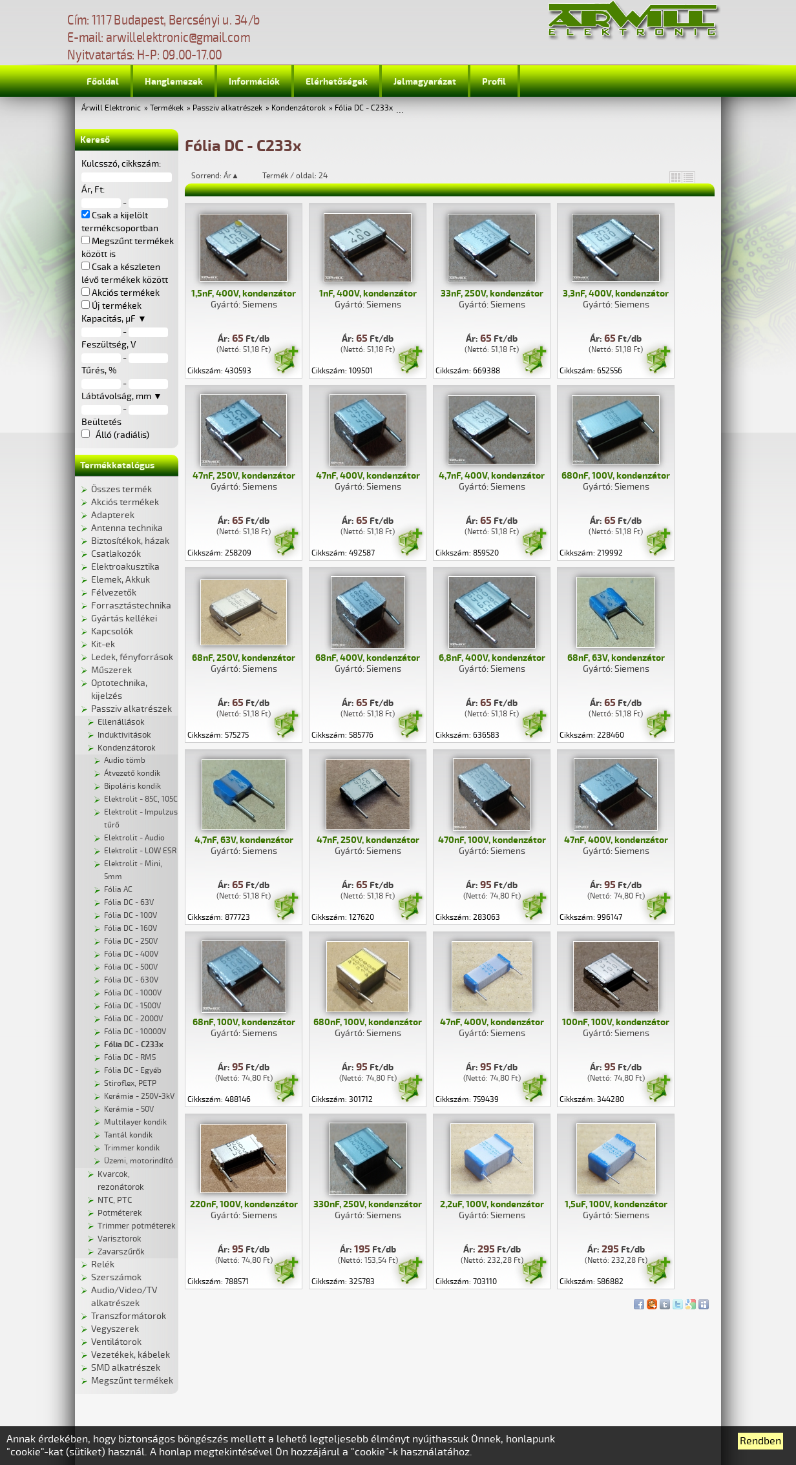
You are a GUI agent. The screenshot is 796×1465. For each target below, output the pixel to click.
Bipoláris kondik (132, 786)
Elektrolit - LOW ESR (140, 851)
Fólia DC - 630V (131, 980)
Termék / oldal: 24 (295, 175)
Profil (494, 81)
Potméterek (120, 1213)
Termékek (166, 108)
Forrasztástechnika (131, 605)
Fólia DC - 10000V (135, 1032)
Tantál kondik (128, 1135)
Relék (102, 1264)
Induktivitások (124, 735)
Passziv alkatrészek (227, 108)
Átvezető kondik (132, 773)
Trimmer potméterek (137, 1226)
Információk (254, 81)
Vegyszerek (115, 1329)
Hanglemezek (174, 81)
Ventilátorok (116, 1341)
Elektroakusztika (125, 566)
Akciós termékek (125, 502)
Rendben (760, 1441)
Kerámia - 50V (129, 1109)
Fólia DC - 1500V (132, 1006)
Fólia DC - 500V (131, 967)
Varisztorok (119, 1239)
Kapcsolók (112, 631)
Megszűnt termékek (132, 1380)
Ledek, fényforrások (132, 657)
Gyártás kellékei (124, 618)
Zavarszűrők (121, 1252)
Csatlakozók (116, 553)
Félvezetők (113, 592)
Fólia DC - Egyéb (133, 1070)
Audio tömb (124, 760)
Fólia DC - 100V (130, 915)
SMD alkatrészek (125, 1367)
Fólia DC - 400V (131, 954)
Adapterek (112, 515)
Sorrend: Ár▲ (223, 175)
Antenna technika (127, 528)
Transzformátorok (128, 1316)
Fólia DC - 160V (130, 928)
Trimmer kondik (132, 1148)
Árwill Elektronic (111, 108)
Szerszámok (116, 1277)
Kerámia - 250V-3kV (139, 1096)
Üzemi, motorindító (138, 1161)
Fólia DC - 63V (129, 903)
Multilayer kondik (135, 1122)
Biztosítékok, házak (130, 540)
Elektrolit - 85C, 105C (141, 799)
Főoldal (103, 81)
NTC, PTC (115, 1200)
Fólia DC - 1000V (133, 993)
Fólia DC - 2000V (133, 1019)
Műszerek (111, 670)
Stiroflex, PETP (130, 1083)
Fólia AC (118, 890)
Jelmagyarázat (424, 81)
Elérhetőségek (337, 81)
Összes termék (121, 489)
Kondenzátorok (298, 108)
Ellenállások (121, 722)
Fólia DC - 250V (131, 941)
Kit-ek (103, 644)
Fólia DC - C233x (364, 108)
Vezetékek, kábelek (130, 1354)
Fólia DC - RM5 (130, 1058)
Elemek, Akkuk (120, 579)
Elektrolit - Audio (134, 838)
